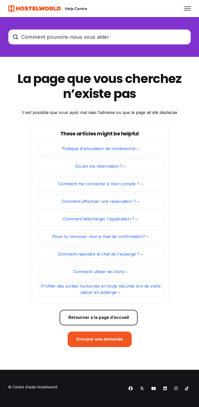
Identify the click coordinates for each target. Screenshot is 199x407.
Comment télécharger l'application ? (98, 218)
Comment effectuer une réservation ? (99, 201)
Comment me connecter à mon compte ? (98, 183)
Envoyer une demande (99, 339)
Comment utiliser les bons (98, 271)
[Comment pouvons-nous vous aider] (99, 36)
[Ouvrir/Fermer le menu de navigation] (187, 8)
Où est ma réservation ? (98, 166)
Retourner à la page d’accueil (98, 317)
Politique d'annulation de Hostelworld (98, 148)
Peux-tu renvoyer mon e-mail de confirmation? (98, 236)
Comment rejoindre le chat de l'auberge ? (98, 254)
